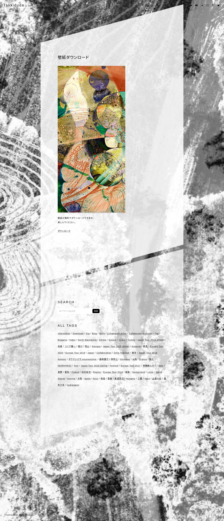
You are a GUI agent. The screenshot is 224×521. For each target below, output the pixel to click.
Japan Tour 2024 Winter (150, 340)
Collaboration (104, 353)
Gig (88, 333)
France (143, 359)
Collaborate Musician (140, 333)
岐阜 (127, 372)
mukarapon (73, 385)
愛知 (67, 372)
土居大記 (156, 378)
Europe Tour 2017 (130, 365)
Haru (147, 378)
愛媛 (110, 378)
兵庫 (60, 346)
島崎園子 (104, 359)
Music (122, 340)
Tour (76, 365)
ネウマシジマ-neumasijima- (82, 359)
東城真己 (119, 378)
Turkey (131, 340)
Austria (71, 378)
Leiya (150, 372)
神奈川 (114, 359)
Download (78, 333)
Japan (91, 353)
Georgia (96, 346)
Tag (157, 333)
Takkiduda (13, 5)
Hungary (130, 378)
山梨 (134, 359)
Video (72, 340)
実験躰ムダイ (149, 365)
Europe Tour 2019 (75, 353)
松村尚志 (86, 372)
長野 (60, 372)
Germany (125, 359)
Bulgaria (62, 340)
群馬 (145, 346)
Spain (87, 378)
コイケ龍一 (70, 346)
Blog (94, 333)
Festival (114, 365)
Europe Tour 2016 (113, 372)
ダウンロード (64, 231)
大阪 (79, 378)
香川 (80, 346)
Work (102, 333)
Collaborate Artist (117, 333)
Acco (95, 378)
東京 (134, 353)
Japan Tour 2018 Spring (94, 365)
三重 (140, 378)
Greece (113, 340)
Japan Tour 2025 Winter (116, 346)
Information (64, 333)
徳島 (103, 378)
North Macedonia (87, 340)
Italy (160, 365)
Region (97, 372)
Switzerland (138, 372)
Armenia (136, 346)
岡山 (87, 346)
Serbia (102, 340)
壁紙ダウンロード (73, 57)
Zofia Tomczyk (122, 353)
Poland (75, 372)
